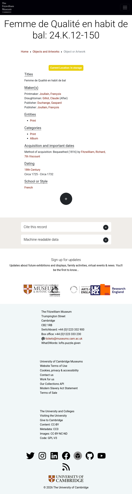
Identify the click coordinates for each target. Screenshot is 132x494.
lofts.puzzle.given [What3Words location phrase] (69, 343)
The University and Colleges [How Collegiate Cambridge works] (57, 411)
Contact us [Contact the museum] (46, 375)
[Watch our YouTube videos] (101, 455)
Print (33, 120)
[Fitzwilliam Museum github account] (90, 455)
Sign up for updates (66, 260)
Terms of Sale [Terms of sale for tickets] (48, 392)
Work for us (47, 379)
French (28, 187)
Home (24, 51)
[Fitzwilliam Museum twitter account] (31, 455)
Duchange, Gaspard (49, 102)
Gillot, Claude (50, 98)
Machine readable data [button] (41, 239)
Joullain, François (50, 94)
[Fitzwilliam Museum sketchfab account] (78, 455)
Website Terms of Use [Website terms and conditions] (53, 366)
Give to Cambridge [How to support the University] (51, 420)
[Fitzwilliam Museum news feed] (66, 466)
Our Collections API (52, 384)
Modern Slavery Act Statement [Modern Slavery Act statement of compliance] (59, 388)
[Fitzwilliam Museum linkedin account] (66, 455)
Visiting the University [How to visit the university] (53, 415)
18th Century (32, 169)
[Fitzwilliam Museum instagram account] (43, 455)
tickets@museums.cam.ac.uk (63, 338)
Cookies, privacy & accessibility (59, 370)
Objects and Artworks (46, 51)
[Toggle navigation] (125, 7)
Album (34, 138)
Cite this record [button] (35, 227)
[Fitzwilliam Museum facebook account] (54, 455)
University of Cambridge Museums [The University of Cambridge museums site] (61, 361)
